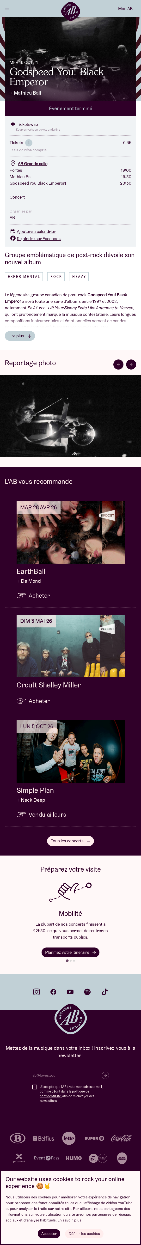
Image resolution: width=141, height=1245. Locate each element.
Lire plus (19, 336)
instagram (36, 992)
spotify (87, 992)
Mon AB (125, 8)
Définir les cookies (84, 1233)
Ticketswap (24, 124)
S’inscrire (105, 1075)
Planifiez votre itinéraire (70, 952)
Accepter (49, 1233)
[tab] (67, 960)
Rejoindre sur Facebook (35, 238)
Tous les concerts (70, 841)
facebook (53, 992)
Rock (56, 276)
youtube (70, 992)
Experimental (24, 276)
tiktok (104, 992)
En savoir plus (69, 1220)
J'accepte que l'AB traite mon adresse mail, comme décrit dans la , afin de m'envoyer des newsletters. (71, 1094)
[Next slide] (131, 364)
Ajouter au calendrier (32, 231)
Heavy (79, 276)
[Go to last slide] (118, 364)
